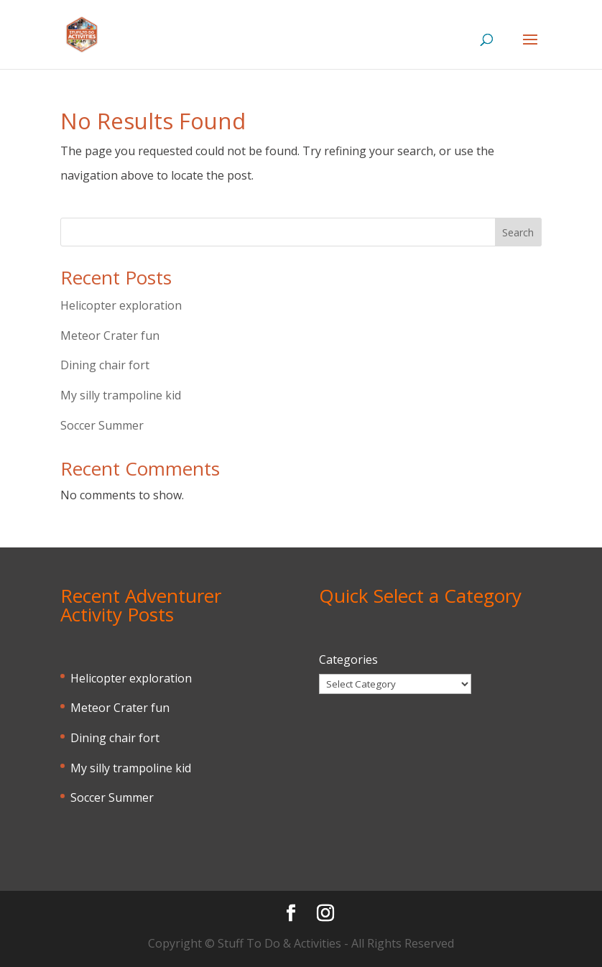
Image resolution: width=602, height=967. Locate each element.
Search (518, 232)
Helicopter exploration (121, 305)
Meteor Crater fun (109, 335)
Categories (348, 659)
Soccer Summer (102, 425)
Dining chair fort (104, 365)
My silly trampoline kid (120, 395)
